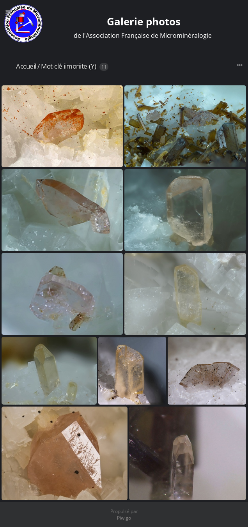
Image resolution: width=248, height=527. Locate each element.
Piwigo (124, 518)
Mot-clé (51, 66)
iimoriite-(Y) (80, 66)
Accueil (26, 66)
